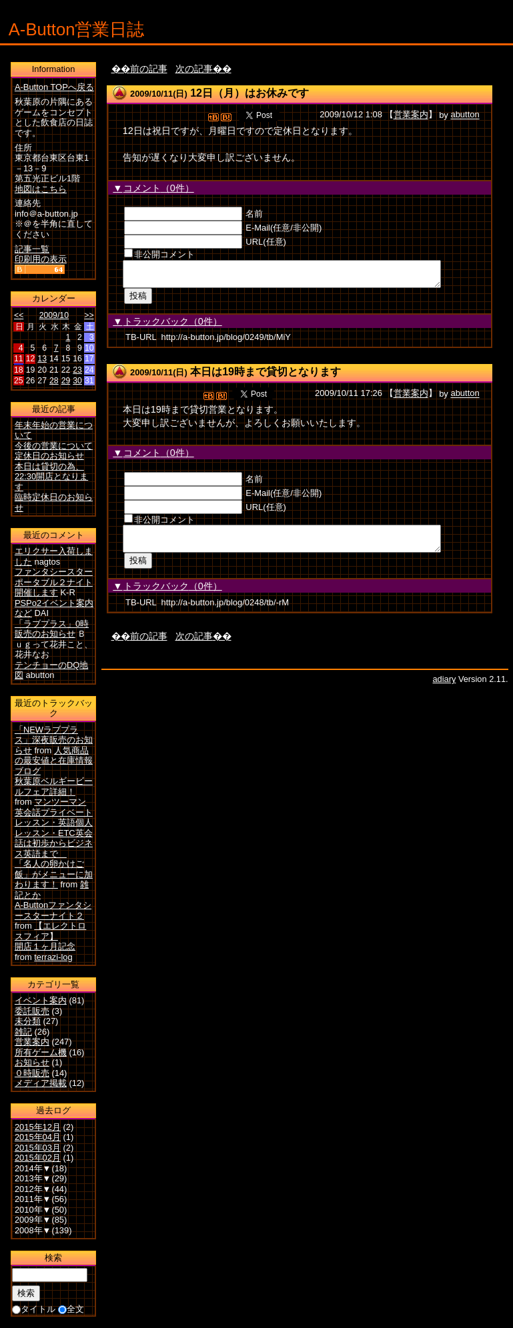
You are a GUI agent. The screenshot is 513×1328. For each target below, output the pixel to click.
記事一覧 (32, 249)
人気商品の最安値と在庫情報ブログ (54, 760)
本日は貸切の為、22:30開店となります (51, 476)
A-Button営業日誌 (77, 29)
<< (18, 315)
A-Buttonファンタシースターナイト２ (53, 910)
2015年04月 (38, 1137)
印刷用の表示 (41, 259)
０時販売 (32, 1073)
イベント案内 (41, 1000)
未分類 (28, 1021)
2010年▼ (33, 1210)
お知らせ (32, 1062)
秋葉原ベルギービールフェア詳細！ (54, 786)
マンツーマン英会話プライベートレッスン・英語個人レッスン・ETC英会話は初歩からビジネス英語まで (54, 828)
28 (54, 380)
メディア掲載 (41, 1083)
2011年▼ (33, 1199)
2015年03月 (38, 1148)
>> (88, 315)
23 (77, 370)
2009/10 (54, 315)
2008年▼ (33, 1230)
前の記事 (148, 68)
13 (42, 358)
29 (66, 380)
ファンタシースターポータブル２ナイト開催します (54, 582)
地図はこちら (41, 189)
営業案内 (411, 115)
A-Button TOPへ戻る (54, 87)
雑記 (23, 1032)
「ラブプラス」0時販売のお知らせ (52, 629)
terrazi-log (53, 957)
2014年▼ (33, 1168)
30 (77, 380)
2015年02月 (38, 1158)
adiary (444, 687)
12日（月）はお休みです (249, 93)
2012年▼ (33, 1189)
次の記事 (194, 68)
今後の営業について (54, 446)
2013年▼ (33, 1178)
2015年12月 (38, 1127)
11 (18, 358)
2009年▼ (33, 1220)
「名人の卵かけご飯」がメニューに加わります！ (54, 874)
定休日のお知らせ (49, 456)
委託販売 (32, 1011)
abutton (464, 115)
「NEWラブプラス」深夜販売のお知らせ (54, 740)
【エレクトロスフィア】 (50, 931)
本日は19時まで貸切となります (265, 375)
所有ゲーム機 (41, 1052)
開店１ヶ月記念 (45, 946)
